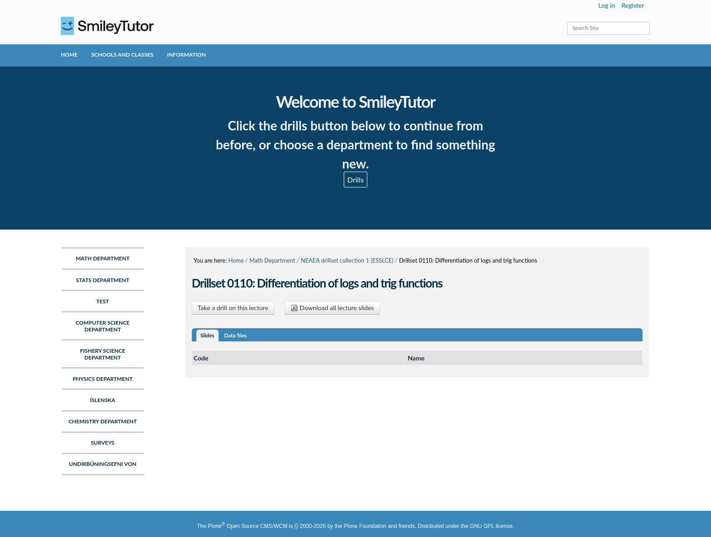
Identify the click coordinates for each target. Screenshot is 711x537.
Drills (355, 179)
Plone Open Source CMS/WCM (247, 526)
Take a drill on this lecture (233, 308)
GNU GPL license (491, 526)
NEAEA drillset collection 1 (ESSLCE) (347, 260)
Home (69, 54)
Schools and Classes (122, 54)
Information (186, 54)
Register (632, 5)
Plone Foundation (365, 526)
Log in (607, 5)
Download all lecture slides (332, 308)
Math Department (272, 260)
